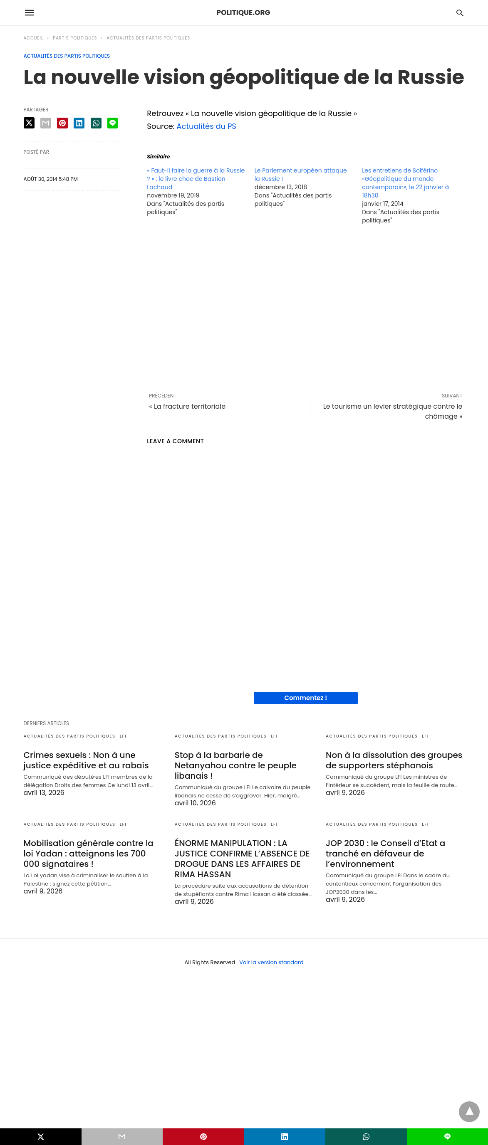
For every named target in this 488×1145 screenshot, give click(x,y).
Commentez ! (305, 697)
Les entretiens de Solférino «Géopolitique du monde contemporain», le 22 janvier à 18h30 (405, 183)
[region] (305, 306)
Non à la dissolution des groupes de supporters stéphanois (394, 760)
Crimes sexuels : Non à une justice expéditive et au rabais (86, 760)
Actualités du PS (206, 126)
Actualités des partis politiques (148, 38)
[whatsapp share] (96, 123)
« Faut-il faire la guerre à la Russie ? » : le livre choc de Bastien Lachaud (196, 178)
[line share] (112, 123)
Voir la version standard (271, 962)
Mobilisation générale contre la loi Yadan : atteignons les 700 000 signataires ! (89, 853)
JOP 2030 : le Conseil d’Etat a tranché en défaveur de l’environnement (385, 853)
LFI (123, 736)
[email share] (45, 123)
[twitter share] (29, 122)
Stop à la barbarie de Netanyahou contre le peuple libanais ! (236, 765)
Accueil (34, 38)
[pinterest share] (62, 123)
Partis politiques (75, 38)
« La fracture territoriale (187, 406)
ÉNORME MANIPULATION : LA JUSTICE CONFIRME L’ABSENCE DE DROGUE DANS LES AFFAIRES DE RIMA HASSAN (242, 858)
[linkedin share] (79, 123)
